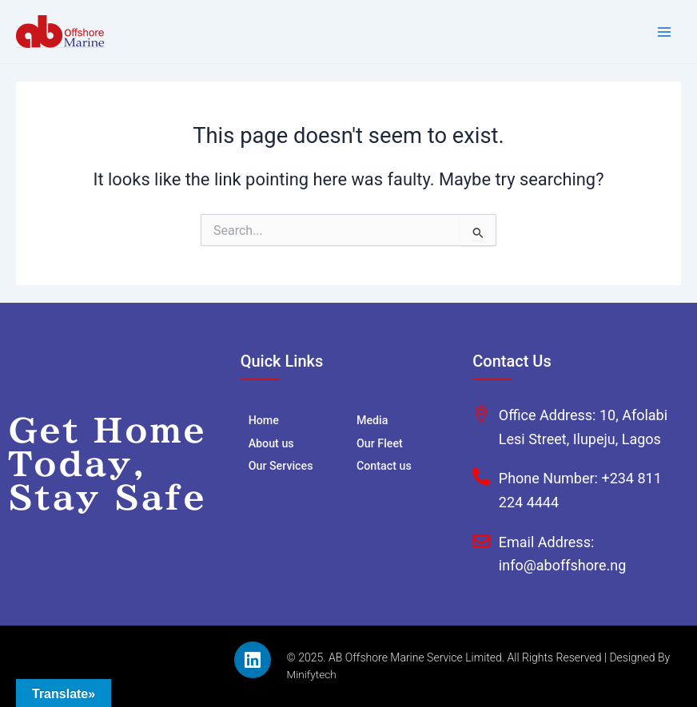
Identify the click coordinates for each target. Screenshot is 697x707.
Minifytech (312, 674)
